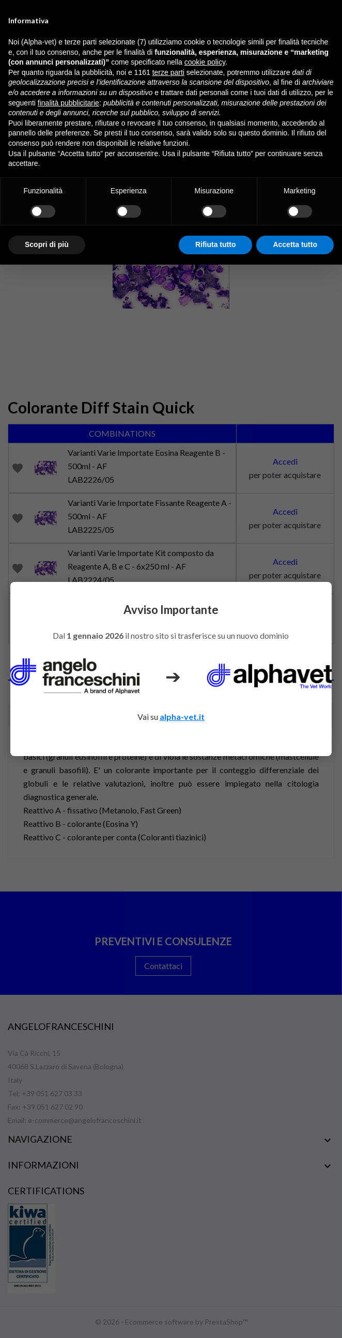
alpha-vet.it (182, 716)
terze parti (168, 72)
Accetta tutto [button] (295, 244)
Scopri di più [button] (47, 244)
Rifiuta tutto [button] (215, 244)
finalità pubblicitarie (68, 103)
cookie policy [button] (204, 62)
